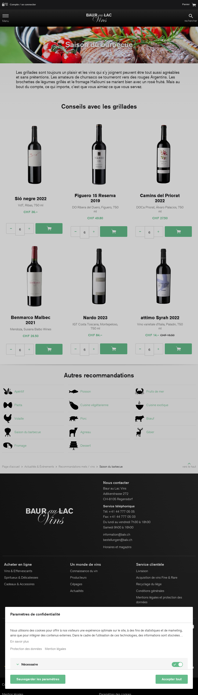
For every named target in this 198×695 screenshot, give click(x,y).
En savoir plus (19, 641)
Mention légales (55, 649)
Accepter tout (172, 679)
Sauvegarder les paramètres (37, 679)
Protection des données (26, 649)
